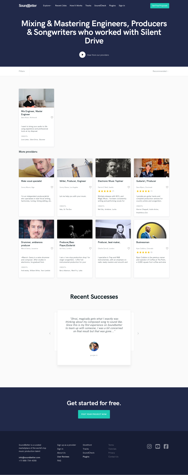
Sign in (122, 5)
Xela (61, 209)
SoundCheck (100, 5)
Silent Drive (34, 140)
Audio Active (153, 209)
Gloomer (42, 140)
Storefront (87, 445)
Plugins (112, 5)
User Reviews (63, 457)
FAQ (59, 461)
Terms (111, 445)
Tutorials (112, 449)
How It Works (76, 5)
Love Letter (25, 140)
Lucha (114, 209)
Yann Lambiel (45, 271)
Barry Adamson (65, 271)
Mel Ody (101, 209)
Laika (80, 271)
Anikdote (108, 209)
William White (35, 271)
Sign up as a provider (66, 445)
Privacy (111, 453)
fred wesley (25, 271)
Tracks (88, 5)
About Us (61, 453)
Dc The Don (68, 209)
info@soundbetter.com (29, 457)
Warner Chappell (142, 209)
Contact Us (113, 457)
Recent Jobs (61, 5)
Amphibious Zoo (142, 213)
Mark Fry (74, 271)
